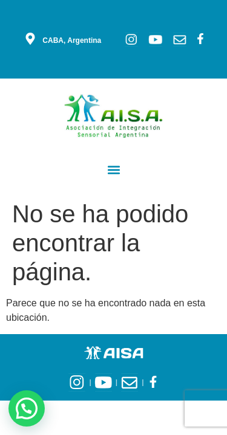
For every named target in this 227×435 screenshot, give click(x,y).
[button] (113, 169)
